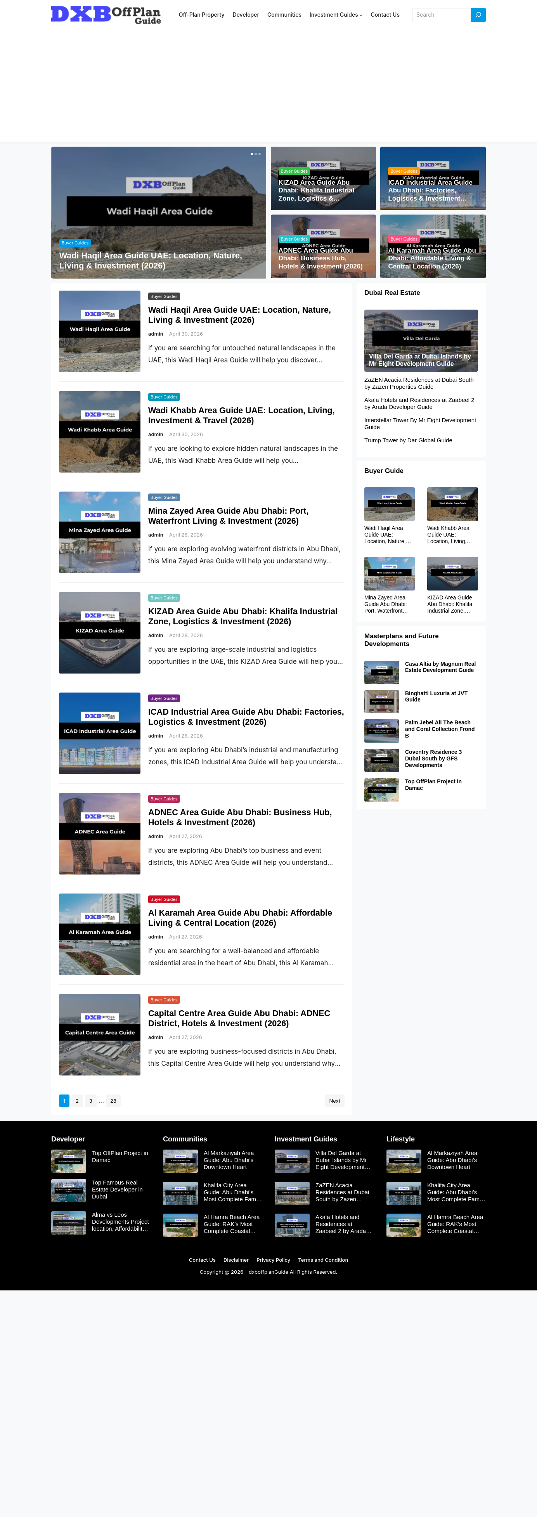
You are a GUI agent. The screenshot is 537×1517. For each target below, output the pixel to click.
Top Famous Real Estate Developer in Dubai (117, 1189)
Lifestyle (400, 1139)
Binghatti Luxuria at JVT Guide (436, 696)
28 (113, 1101)
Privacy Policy (273, 1260)
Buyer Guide (384, 470)
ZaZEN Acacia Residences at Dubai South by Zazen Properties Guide (419, 383)
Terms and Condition (323, 1260)
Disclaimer (236, 1260)
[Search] (478, 15)
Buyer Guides (75, 243)
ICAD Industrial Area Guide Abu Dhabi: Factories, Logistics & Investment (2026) (430, 191)
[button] (251, 154)
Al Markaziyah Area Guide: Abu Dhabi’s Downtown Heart (229, 1160)
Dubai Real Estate (392, 292)
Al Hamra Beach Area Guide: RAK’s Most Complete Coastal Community (232, 1224)
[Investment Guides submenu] (360, 14)
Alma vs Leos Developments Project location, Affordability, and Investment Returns (120, 1221)
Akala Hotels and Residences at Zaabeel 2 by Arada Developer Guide (419, 403)
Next (334, 1101)
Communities (185, 1139)
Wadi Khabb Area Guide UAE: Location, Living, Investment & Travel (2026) (241, 415)
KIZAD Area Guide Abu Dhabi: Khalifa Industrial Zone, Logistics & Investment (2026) (317, 191)
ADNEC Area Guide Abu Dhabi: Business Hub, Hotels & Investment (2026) (321, 258)
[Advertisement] (268, 88)
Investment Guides (306, 1139)
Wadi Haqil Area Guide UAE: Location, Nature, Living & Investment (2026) (150, 260)
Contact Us (202, 1260)
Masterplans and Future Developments (401, 640)
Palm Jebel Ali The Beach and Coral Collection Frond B (440, 729)
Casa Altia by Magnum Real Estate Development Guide (440, 667)
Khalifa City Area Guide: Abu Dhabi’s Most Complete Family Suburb (233, 1192)
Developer (68, 1139)
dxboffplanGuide (268, 1272)
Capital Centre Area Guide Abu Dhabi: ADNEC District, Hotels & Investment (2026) (239, 1018)
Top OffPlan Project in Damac (433, 784)
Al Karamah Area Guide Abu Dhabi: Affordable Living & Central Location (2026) (432, 258)
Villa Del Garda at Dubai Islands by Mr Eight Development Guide (420, 360)
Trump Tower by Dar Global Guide (408, 440)
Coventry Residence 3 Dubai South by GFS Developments (433, 758)
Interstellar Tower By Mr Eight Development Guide (420, 423)
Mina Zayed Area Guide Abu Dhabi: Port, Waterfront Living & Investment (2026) (228, 516)
